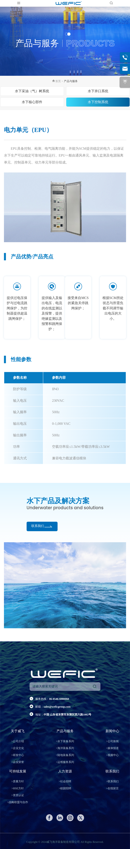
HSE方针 (17, 788)
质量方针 (17, 781)
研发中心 (17, 755)
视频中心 (112, 755)
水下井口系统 (98, 91)
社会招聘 (65, 781)
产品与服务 (71, 81)
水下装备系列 (65, 741)
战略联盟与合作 (17, 802)
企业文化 (17, 748)
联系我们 (37, 526)
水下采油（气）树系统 (32, 91)
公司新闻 (112, 741)
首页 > (59, 81)
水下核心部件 (32, 102)
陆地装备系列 (65, 755)
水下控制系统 (98, 102)
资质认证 (17, 795)
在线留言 (112, 788)
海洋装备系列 (65, 748)
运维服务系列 (65, 762)
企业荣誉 (17, 762)
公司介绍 (17, 741)
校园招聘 (65, 788)
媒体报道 (112, 748)
